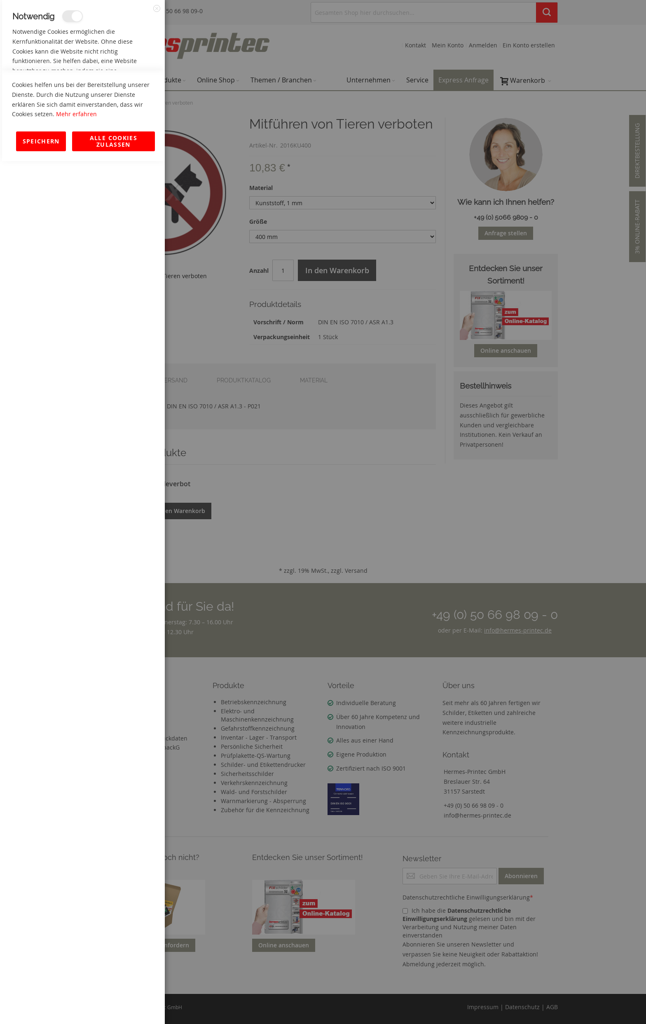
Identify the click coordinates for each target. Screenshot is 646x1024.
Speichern (41, 1004)
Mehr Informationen (128, 89)
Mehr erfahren (76, 977)
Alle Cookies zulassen (113, 1004)
